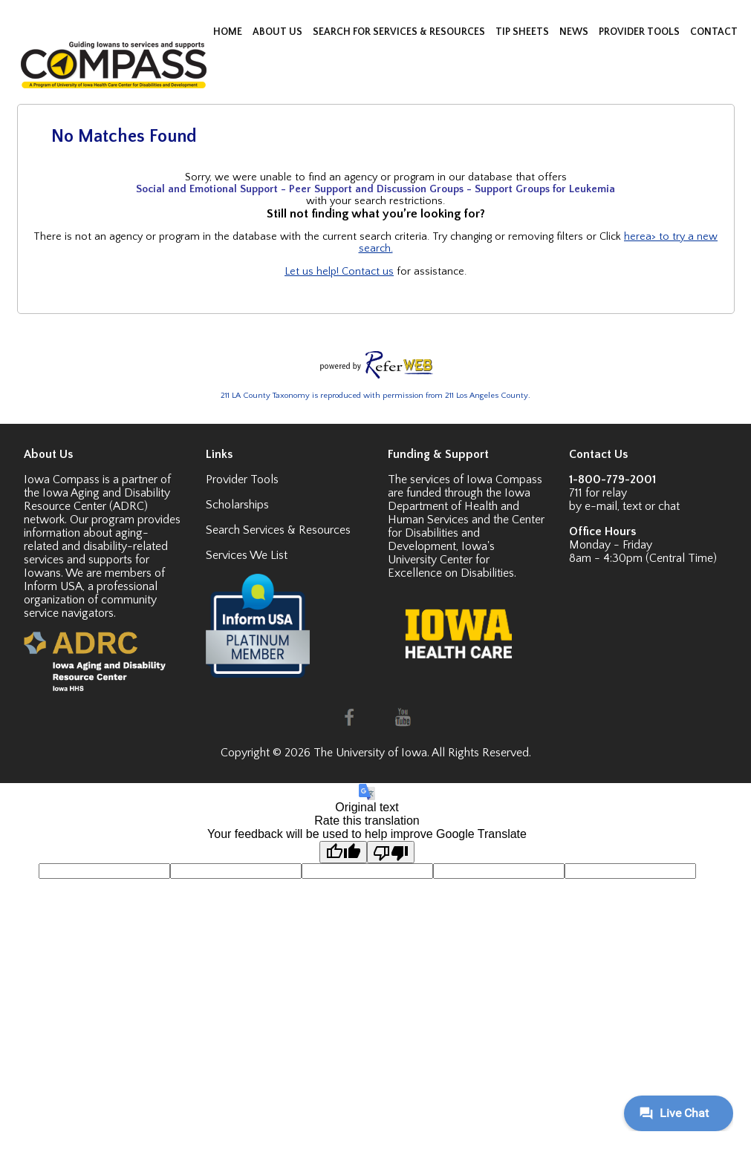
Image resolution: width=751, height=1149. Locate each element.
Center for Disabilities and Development (466, 533)
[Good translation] (343, 852)
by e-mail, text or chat (624, 506)
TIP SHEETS (523, 32)
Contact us (368, 272)
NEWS (575, 32)
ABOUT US (279, 32)
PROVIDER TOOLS (640, 32)
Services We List (246, 555)
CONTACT (714, 32)
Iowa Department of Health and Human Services (459, 506)
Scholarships (237, 504)
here (635, 237)
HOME (228, 32)
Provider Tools (242, 479)
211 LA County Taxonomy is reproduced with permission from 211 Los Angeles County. (375, 395)
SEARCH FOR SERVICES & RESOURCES (400, 32)
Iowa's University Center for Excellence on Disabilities (451, 560)
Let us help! (313, 272)
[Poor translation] (390, 852)
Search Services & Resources (278, 530)
